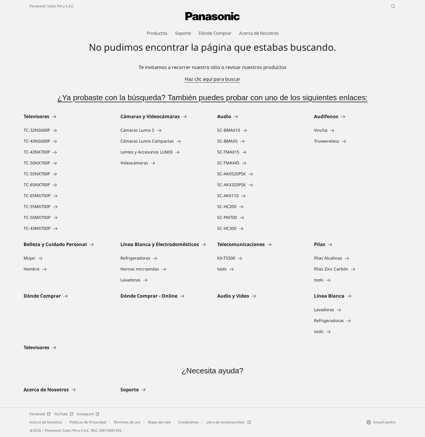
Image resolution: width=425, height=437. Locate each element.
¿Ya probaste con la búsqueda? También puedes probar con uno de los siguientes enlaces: (212, 97)
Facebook (40, 413)
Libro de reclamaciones (228, 422)
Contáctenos (188, 422)
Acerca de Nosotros (46, 422)
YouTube (63, 413)
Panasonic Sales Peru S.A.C (52, 6)
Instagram (88, 413)
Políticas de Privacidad (87, 422)
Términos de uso (126, 422)
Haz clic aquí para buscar (213, 79)
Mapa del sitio (159, 422)
